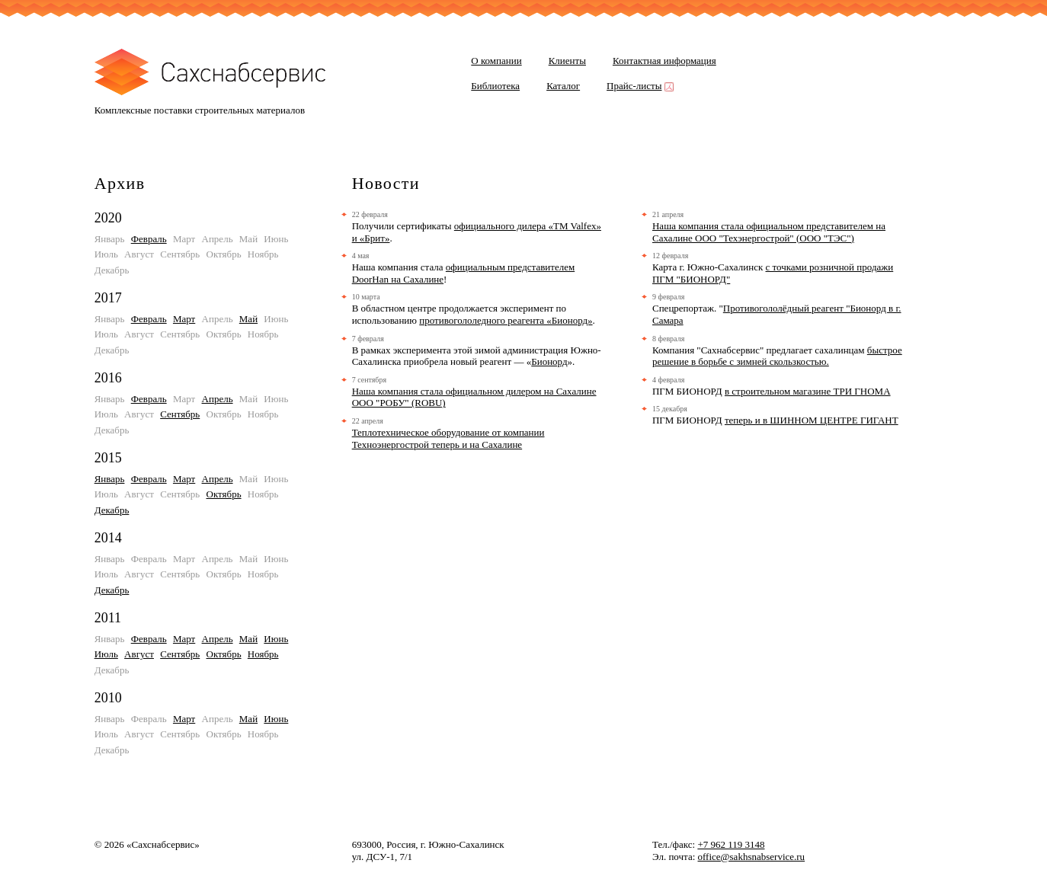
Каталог (563, 85)
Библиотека (495, 85)
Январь (109, 478)
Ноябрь (263, 654)
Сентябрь (180, 414)
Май (248, 319)
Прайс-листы (639, 85)
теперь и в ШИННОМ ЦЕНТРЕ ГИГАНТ (811, 420)
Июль (106, 654)
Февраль (149, 239)
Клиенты (567, 60)
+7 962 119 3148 (730, 844)
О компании (496, 60)
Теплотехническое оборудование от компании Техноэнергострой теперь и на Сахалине (448, 438)
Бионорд (549, 361)
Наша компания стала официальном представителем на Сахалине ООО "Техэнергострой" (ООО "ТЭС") (768, 232)
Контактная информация (664, 60)
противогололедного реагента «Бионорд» (505, 320)
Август (139, 654)
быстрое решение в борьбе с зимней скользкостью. (777, 356)
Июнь (276, 638)
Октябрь (224, 494)
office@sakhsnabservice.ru (751, 856)
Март (184, 319)
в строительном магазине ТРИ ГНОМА (808, 391)
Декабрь (112, 510)
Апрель (217, 398)
